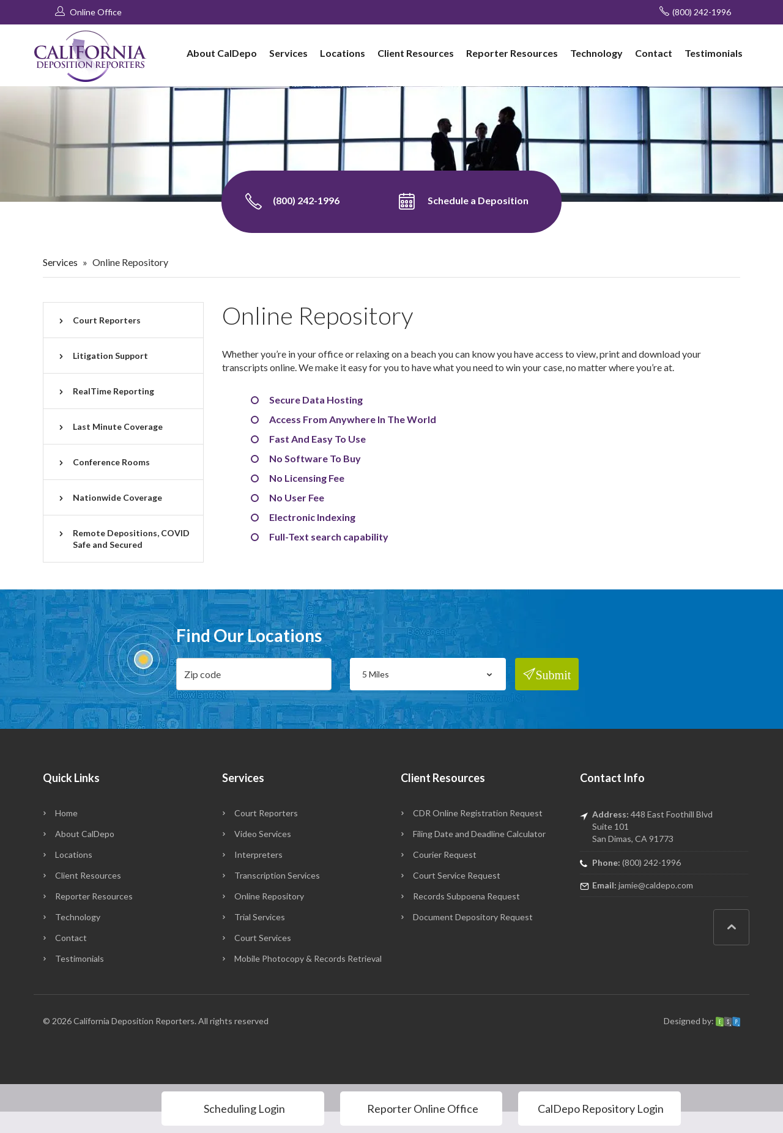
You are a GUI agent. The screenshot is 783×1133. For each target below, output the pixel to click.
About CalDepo (222, 53)
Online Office (88, 11)
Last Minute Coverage (118, 426)
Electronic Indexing (312, 517)
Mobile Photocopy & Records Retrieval (308, 958)
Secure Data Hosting (316, 399)
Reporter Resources (512, 53)
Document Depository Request (473, 917)
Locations (342, 53)
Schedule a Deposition (463, 202)
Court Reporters (107, 320)
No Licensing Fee (306, 478)
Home (66, 813)
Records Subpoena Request (466, 896)
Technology (596, 53)
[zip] (254, 674)
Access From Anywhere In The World (352, 419)
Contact (653, 53)
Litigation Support (110, 355)
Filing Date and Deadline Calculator (479, 834)
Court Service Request (456, 875)
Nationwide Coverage (117, 497)
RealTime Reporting (113, 391)
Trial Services (259, 917)
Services (288, 53)
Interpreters (258, 854)
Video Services (262, 834)
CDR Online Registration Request (478, 813)
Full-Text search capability (328, 536)
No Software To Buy (315, 458)
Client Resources (415, 53)
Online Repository (269, 896)
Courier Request (445, 854)
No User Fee (296, 497)
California (91, 1021)
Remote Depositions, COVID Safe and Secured (131, 539)
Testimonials (714, 53)
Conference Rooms (111, 462)
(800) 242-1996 (695, 11)
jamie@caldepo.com (655, 885)
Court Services (262, 937)
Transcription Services (277, 875)
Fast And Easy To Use (317, 439)
